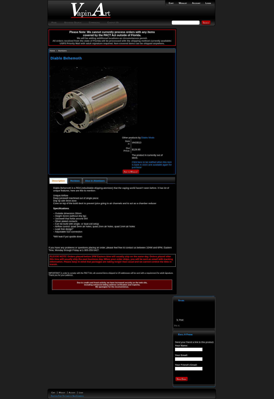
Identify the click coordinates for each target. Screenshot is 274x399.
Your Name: (181, 345)
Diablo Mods (147, 137)
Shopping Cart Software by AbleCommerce (67, 396)
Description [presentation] (58, 180)
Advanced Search (72, 22)
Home (54, 22)
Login (208, 3)
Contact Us (113, 22)
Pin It (176, 325)
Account (196, 3)
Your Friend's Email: (186, 365)
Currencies (94, 22)
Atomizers (62, 51)
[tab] (58, 181)
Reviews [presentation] (75, 180)
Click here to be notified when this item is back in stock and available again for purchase (152, 165)
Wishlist (183, 3)
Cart (171, 3)
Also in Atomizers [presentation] (95, 180)
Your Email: (181, 355)
